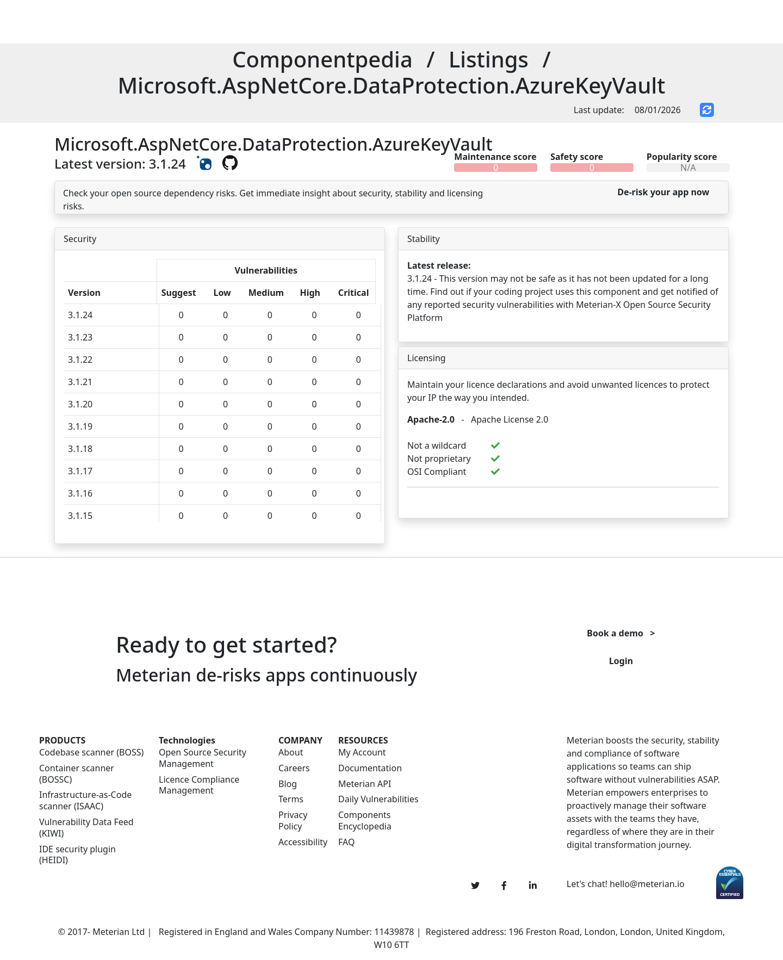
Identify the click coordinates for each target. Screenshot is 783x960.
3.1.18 (80, 449)
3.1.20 (80, 404)
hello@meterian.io (647, 884)
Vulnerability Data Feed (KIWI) (86, 827)
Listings (489, 59)
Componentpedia (322, 59)
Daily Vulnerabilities (378, 799)
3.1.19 (80, 426)
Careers (294, 768)
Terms (290, 799)
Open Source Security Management (202, 758)
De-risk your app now (663, 192)
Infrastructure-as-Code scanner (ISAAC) (85, 800)
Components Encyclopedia (364, 820)
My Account (362, 752)
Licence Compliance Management (199, 785)
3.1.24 (80, 315)
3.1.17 (80, 471)
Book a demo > (621, 633)
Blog (287, 784)
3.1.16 (80, 493)
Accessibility (301, 842)
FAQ (346, 842)
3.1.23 (80, 337)
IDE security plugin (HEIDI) (77, 855)
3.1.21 (80, 382)
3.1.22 (80, 360)
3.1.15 (80, 516)
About (290, 752)
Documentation (370, 768)
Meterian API (364, 784)
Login (621, 661)
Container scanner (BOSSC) (76, 774)
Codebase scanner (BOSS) (91, 752)
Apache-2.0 (431, 419)
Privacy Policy (292, 820)
